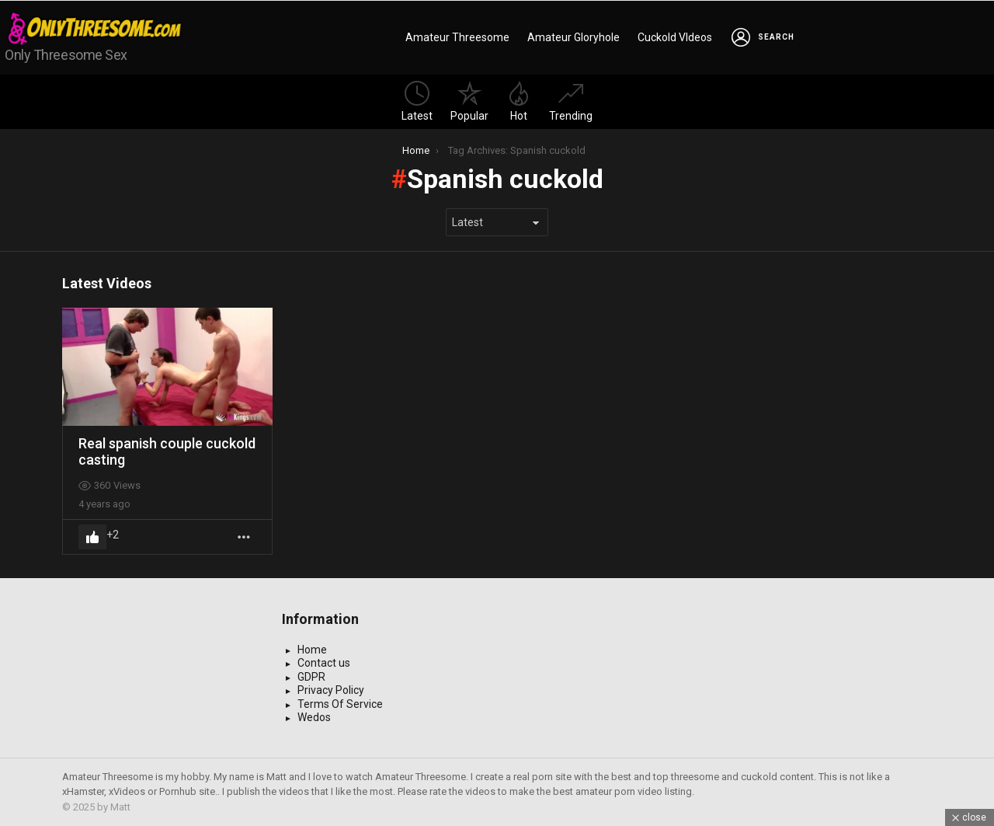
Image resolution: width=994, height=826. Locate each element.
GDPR (311, 677)
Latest (417, 101)
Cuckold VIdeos (675, 37)
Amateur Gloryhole (573, 37)
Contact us (323, 663)
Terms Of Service (340, 704)
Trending (571, 101)
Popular (469, 101)
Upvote (92, 537)
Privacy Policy (330, 690)
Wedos (314, 717)
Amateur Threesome (457, 37)
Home (312, 649)
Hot (518, 101)
